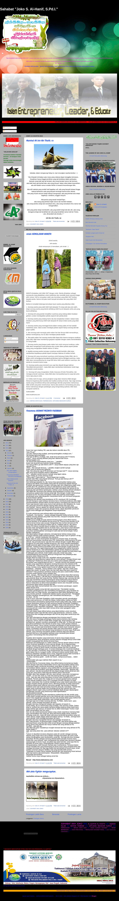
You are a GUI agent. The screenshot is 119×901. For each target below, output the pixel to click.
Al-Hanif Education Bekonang (98, 156)
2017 (7, 504)
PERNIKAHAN (47, 401)
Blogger (94, 896)
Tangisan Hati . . (90, 236)
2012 (7, 445)
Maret (9, 458)
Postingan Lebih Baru (35, 814)
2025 (7, 525)
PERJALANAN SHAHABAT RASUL (94, 829)
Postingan (7, 127)
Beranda (55, 814)
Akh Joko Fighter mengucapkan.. (41, 771)
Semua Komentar (9, 131)
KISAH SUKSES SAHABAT (98, 828)
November (10, 493)
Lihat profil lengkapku (100, 207)
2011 (7, 443)
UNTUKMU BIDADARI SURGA (62, 401)
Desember (10, 496)
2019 (7, 509)
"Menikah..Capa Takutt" (92, 229)
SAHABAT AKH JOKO (36, 224)
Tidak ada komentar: (59, 221)
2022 (7, 517)
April (8, 460)
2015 (7, 499)
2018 (7, 507)
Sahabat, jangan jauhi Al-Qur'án (95, 233)
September (10, 488)
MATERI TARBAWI (77, 826)
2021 (7, 514)
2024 (7, 522)
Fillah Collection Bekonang (97, 189)
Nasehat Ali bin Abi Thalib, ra (39, 140)
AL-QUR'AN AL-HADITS (96, 824)
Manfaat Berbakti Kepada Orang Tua (96, 226)
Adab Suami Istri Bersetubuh (94, 240)
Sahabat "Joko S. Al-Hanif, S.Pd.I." (29, 9)
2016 (7, 501)
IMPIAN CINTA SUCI (36, 401)
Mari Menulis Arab (91, 222)
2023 (7, 520)
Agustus (9, 468)
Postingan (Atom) (38, 818)
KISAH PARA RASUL (77, 829)
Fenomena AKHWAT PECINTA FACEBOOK (43, 410)
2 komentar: (57, 398)
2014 (7, 450)
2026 (7, 527)
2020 (7, 512)
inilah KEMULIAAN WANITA (38, 233)
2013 (7, 448)
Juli (8, 465)
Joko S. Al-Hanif (101, 204)
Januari (9, 453)
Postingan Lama (74, 814)
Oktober (9, 490)
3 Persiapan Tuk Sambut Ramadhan (96, 243)
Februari (9, 455)
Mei (8, 463)
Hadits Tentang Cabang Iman (94, 219)
